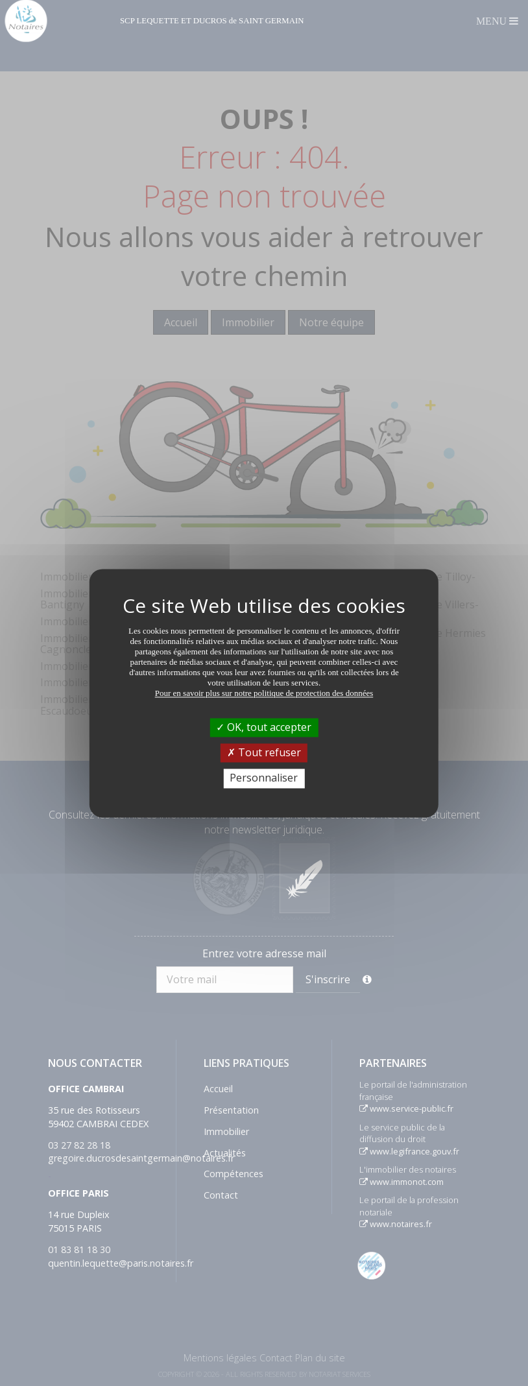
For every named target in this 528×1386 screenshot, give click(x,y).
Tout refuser (264, 753)
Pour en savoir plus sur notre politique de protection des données (264, 693)
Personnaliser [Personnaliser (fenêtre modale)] (264, 778)
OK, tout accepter (263, 727)
